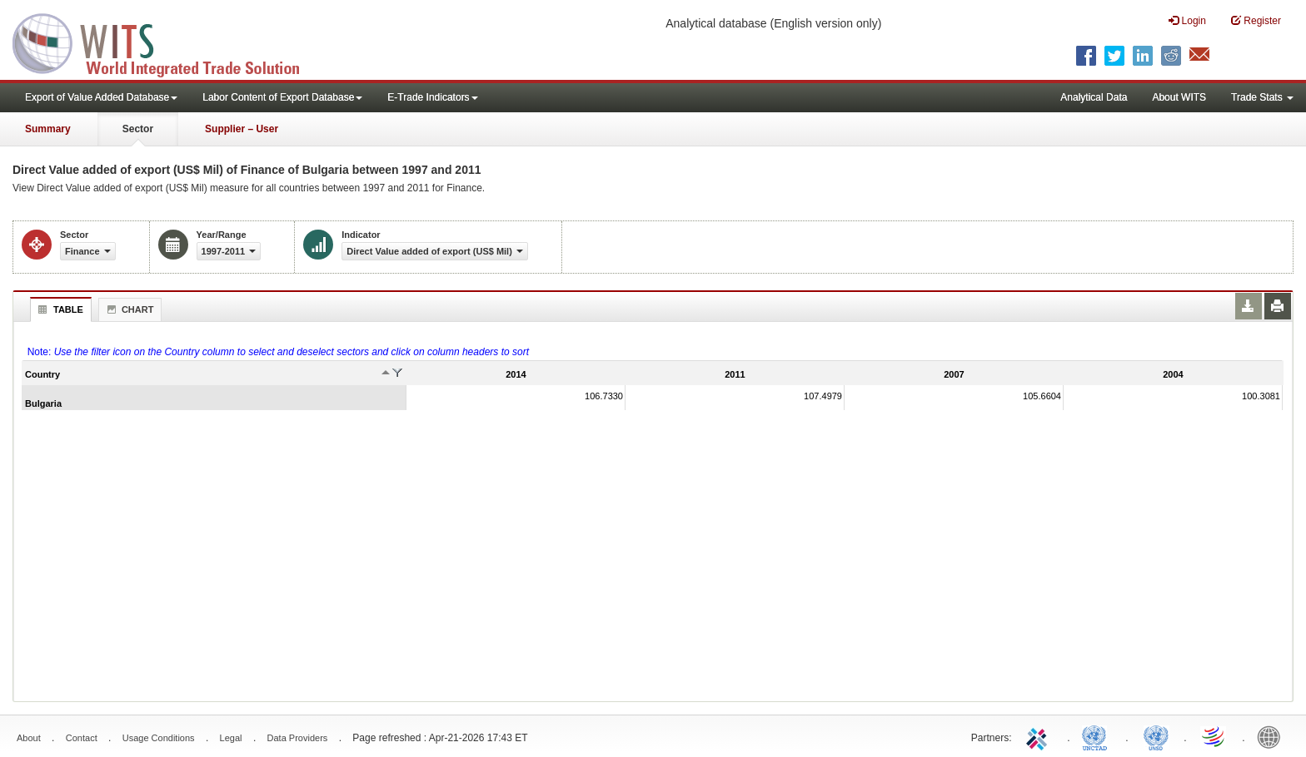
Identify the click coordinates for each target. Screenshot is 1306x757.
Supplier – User (241, 129)
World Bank (1272, 736)
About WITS (1179, 97)
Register (1256, 20)
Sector (137, 129)
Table (58, 309)
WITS (166, 41)
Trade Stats (1262, 97)
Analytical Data (1093, 97)
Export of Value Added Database (101, 97)
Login (1187, 20)
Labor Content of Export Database (282, 97)
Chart (128, 309)
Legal (231, 738)
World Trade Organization (1214, 736)
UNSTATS (1156, 736)
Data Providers (297, 738)
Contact (81, 738)
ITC (1039, 736)
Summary (48, 129)
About (29, 738)
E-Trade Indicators (432, 97)
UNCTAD (1097, 736)
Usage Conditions (158, 738)
